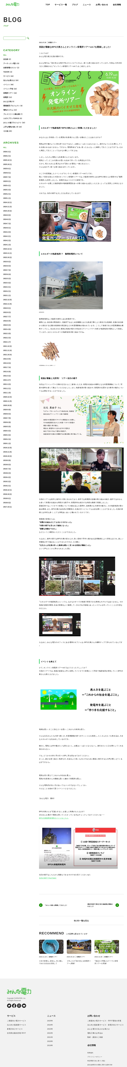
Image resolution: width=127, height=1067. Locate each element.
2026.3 (5, 151)
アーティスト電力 (9, 63)
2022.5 (5, 325)
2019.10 (6, 456)
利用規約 (90, 1053)
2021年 (50, 1037)
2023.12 (6, 249)
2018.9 (5, 498)
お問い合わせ (102, 5)
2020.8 (5, 414)
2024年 (50, 1025)
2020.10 (6, 405)
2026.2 (5, 156)
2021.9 (5, 359)
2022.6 (5, 320)
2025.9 (5, 168)
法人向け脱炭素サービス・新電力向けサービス (105, 1025)
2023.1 (5, 295)
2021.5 (5, 375)
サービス (6, 76)
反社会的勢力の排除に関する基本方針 (100, 1065)
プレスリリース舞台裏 (11, 114)
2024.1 (5, 244)
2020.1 (5, 443)
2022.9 (5, 308)
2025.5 (5, 181)
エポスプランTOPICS (11, 118)
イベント (6, 84)
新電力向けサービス (15, 1029)
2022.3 (5, 333)
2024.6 (5, 227)
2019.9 (5, 460)
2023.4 (5, 282)
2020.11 (6, 401)
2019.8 (5, 464)
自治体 (5, 59)
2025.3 (5, 189)
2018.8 (5, 502)
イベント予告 (8, 89)
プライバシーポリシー (94, 1057)
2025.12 (6, 160)
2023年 (50, 1029)
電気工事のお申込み (95, 1033)
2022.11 (6, 304)
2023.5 (5, 278)
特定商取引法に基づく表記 (96, 1061)
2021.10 (6, 354)
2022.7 (5, 316)
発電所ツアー (8, 93)
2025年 (50, 1021)
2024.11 (6, 206)
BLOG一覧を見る (81, 920)
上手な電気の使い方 (10, 127)
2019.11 (6, 452)
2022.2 (5, 337)
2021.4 (5, 380)
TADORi (6, 72)
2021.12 (6, 346)
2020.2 (5, 439)
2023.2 (5, 291)
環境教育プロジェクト (11, 105)
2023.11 (6, 253)
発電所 (5, 97)
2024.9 (5, 215)
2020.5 (5, 426)
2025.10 (6, 164)
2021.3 (5, 384)
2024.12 (6, 202)
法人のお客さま (9, 80)
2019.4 (5, 477)
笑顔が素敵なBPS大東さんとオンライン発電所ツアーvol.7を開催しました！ (75, 46)
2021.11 (6, 350)
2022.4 (5, 329)
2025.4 (5, 185)
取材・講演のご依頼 (95, 1037)
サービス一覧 (61, 5)
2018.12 (6, 490)
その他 (5, 131)
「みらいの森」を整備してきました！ (53, 905)
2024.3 (5, 236)
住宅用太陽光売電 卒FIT (16, 1033)
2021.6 (5, 371)
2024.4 (5, 232)
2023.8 (5, 266)
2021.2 (5, 388)
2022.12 (6, 299)
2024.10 (6, 211)
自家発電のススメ (9, 67)
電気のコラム (8, 110)
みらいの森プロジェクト (12, 122)
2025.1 (5, 198)
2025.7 (5, 177)
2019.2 (5, 485)
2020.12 (6, 397)
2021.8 (5, 363)
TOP (48, 5)
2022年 (50, 1033)
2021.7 (5, 367)
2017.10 (6, 507)
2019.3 (5, 481)
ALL (4, 55)
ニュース (87, 5)
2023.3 (5, 287)
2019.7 (5, 468)
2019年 (50, 1045)
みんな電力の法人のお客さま (98, 1029)
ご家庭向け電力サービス (16, 1021)
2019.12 (6, 447)
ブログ (75, 5)
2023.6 (5, 274)
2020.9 (5, 409)
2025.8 (5, 172)
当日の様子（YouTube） (48, 878)
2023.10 (6, 257)
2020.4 (5, 430)
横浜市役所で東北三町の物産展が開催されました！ (103, 905)
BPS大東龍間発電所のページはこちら (54, 818)
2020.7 (5, 418)
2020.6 (5, 422)
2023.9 (5, 261)
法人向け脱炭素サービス (16, 1025)
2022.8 (5, 312)
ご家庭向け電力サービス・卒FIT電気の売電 (104, 1021)
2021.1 (5, 392)
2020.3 (5, 435)
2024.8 (5, 219)
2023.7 (5, 270)
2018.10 (6, 494)
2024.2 (5, 240)
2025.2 (5, 194)
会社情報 (117, 5)
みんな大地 (7, 101)
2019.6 (5, 473)
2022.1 (5, 342)
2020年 (50, 1041)
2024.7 (5, 223)
